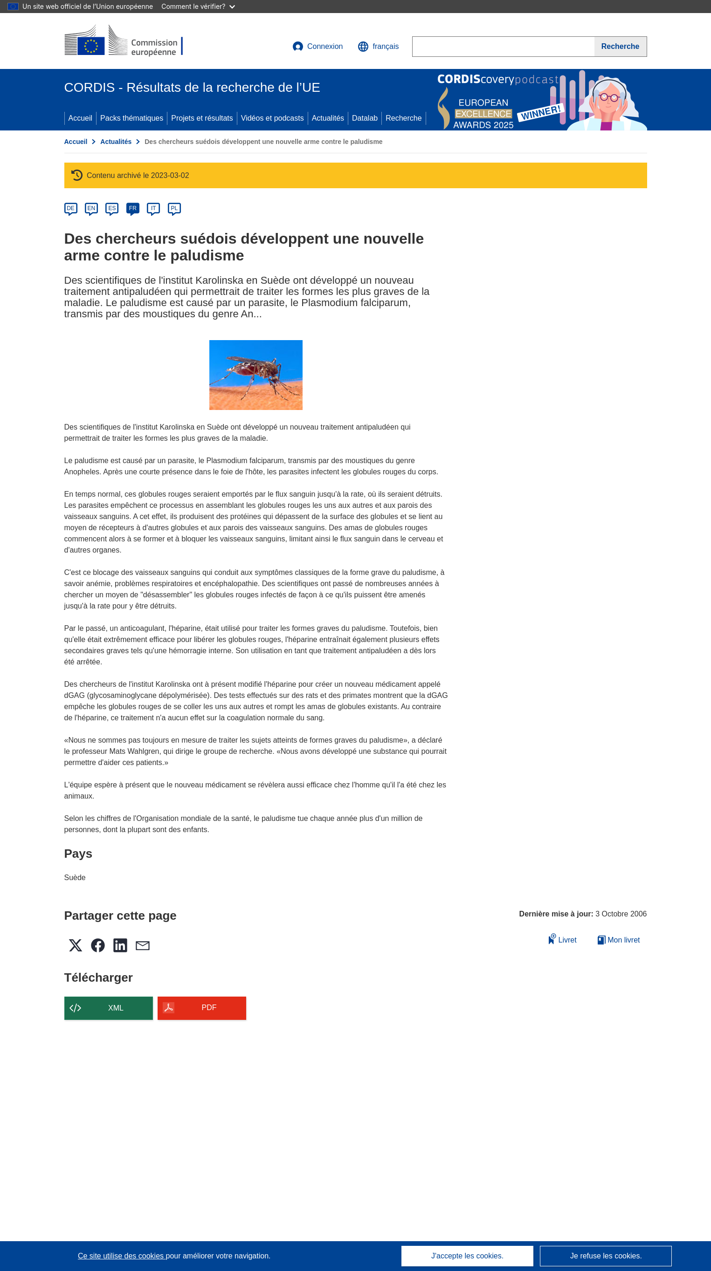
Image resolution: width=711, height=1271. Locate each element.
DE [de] (71, 208)
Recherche (403, 118)
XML (116, 1008)
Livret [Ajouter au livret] (563, 938)
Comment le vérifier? (198, 6)
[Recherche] (620, 46)
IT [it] (153, 208)
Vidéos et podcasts (272, 118)
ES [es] (112, 208)
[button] (378, 46)
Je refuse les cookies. (606, 1256)
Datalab (365, 118)
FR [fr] (133, 208)
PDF (209, 1007)
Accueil (81, 118)
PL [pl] (174, 208)
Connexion (317, 46)
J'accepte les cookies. (467, 1256)
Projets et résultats (202, 118)
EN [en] (92, 208)
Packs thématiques (131, 118)
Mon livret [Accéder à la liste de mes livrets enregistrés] (619, 940)
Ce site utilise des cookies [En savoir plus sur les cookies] (122, 1256)
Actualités (328, 118)
